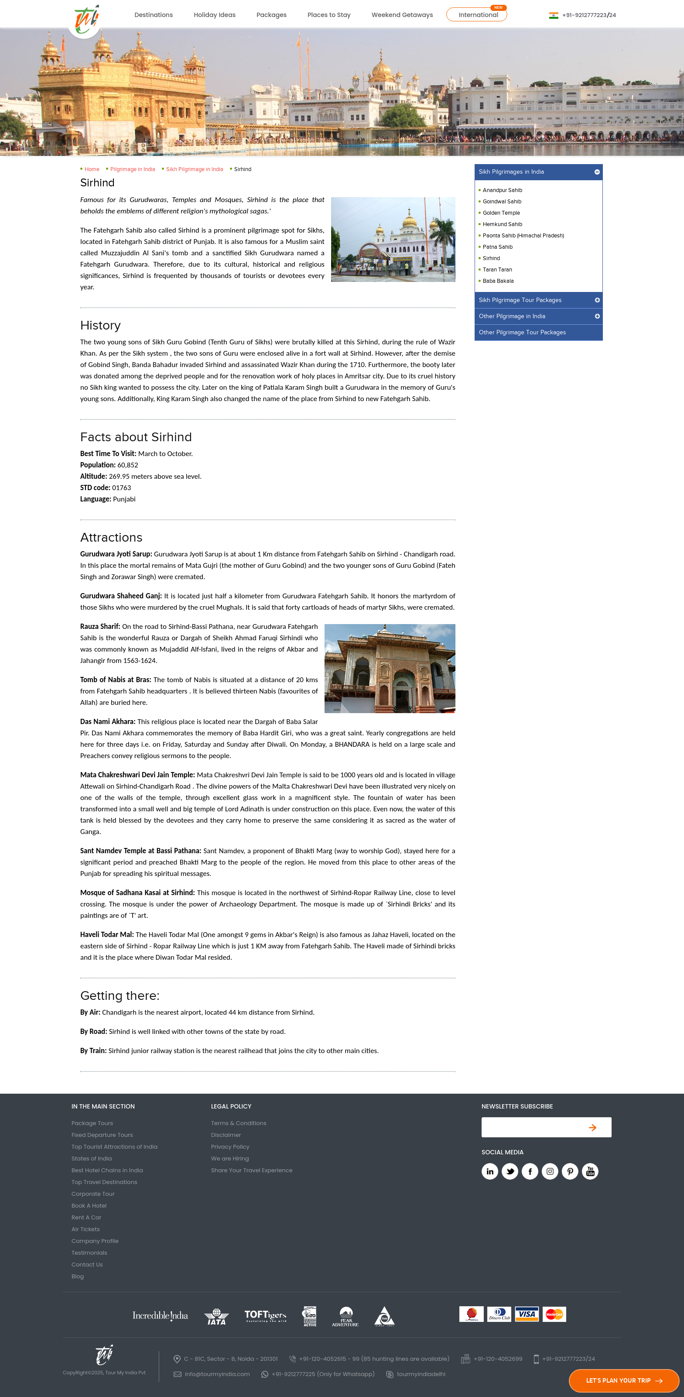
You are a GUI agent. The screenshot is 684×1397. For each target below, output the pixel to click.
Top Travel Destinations (104, 1182)
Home (92, 169)
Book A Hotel (89, 1205)
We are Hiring (230, 1158)
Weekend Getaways (402, 14)
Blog (78, 1276)
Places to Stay (329, 14)
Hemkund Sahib (502, 224)
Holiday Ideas (215, 14)
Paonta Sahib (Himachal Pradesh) (523, 235)
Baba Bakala (498, 281)
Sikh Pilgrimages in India (511, 171)
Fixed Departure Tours (102, 1135)
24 (612, 15)
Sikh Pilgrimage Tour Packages (520, 300)
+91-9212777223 (584, 15)
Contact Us (87, 1264)
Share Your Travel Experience (252, 1170)
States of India (92, 1158)
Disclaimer (226, 1135)
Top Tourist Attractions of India (114, 1147)
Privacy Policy (230, 1147)
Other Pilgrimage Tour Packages (522, 332)
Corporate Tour (93, 1194)
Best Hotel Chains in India (107, 1170)
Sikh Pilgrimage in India (194, 169)
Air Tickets (86, 1229)
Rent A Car (86, 1217)
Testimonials (89, 1253)
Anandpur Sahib (502, 190)
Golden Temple (501, 212)
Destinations (154, 14)
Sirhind (491, 258)
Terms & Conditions (239, 1123)
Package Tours (92, 1123)
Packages (271, 14)
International (479, 14)
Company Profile (95, 1241)
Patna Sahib (498, 247)
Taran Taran (497, 269)
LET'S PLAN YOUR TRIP (624, 1380)
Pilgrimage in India (132, 169)
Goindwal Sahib (502, 201)
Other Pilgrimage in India (512, 316)
